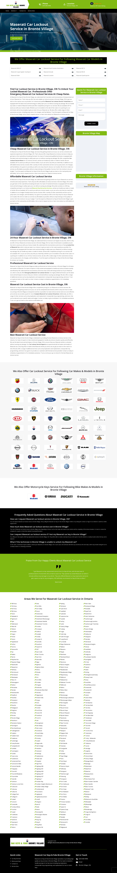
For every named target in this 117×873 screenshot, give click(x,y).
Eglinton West (40, 667)
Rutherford (88, 614)
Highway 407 (39, 774)
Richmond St (64, 822)
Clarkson (14, 781)
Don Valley (39, 609)
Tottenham (88, 733)
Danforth (14, 819)
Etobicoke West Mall (41, 690)
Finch (37, 703)
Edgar (37, 662)
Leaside (63, 619)
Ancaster (14, 631)
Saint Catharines (89, 616)
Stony (86, 680)
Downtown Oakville (41, 621)
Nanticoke (63, 718)
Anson (13, 639)
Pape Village (64, 756)
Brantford (14, 703)
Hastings (38, 753)
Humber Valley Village (42, 786)
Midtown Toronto (66, 682)
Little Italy (63, 634)
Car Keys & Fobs (16, 6)
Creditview (14, 814)
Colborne (14, 791)
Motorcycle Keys (16, 861)
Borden (14, 690)
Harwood (38, 751)
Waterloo (87, 771)
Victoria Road (88, 756)
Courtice (14, 809)
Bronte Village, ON (85, 865)
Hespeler (38, 761)
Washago (87, 764)
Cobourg (14, 789)
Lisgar (62, 631)
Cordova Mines (16, 807)
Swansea (87, 700)
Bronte (14, 715)
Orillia (62, 751)
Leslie (62, 624)
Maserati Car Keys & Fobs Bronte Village (70, 842)
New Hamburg (65, 720)
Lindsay (63, 629)
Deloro (14, 827)
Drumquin (39, 629)
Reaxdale (63, 814)
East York (38, 657)
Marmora (63, 662)
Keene (38, 809)
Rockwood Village (90, 606)
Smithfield (88, 649)
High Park (39, 764)
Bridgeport (15, 708)
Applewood (15, 642)
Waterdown (88, 766)
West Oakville (89, 784)
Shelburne (88, 634)
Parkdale (63, 764)
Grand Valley (39, 733)
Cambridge (15, 741)
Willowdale (88, 802)
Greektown (39, 736)
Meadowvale (64, 670)
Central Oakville (16, 766)
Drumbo (38, 626)
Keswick (38, 817)
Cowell (13, 812)
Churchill (14, 771)
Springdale (88, 659)
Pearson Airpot (65, 766)
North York (64, 736)
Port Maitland (64, 791)
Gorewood (39, 730)
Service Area (31, 11)
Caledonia (14, 738)
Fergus (38, 700)
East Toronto (40, 654)
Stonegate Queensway (91, 675)
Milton (62, 687)
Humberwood (40, 789)
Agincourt (14, 619)
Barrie (13, 657)
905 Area (14, 611)
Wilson (87, 807)
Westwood (88, 794)
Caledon (14, 733)
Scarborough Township (91, 624)
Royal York (88, 611)
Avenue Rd (15, 649)
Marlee (63, 659)
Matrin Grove (64, 667)
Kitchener (63, 606)
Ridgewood (64, 827)
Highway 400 (39, 766)
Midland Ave (64, 680)
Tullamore (88, 743)
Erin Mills (38, 680)
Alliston (14, 629)
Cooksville (14, 804)
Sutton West (88, 697)
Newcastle (63, 725)
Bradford (14, 695)
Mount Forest (64, 708)
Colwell (14, 799)
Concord (14, 802)
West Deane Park (90, 779)
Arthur (13, 644)
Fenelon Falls (39, 697)
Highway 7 (39, 779)
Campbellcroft (16, 746)
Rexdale (63, 817)
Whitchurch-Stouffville (91, 799)
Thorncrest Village (90, 723)
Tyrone (87, 746)
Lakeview (63, 614)
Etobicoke (39, 687)
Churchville (15, 776)
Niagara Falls (64, 733)
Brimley (14, 713)
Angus (13, 634)
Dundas (38, 636)
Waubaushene (89, 774)
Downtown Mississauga (42, 619)
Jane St (38, 804)
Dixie (37, 603)
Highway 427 (39, 776)
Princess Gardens (65, 802)
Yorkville (87, 822)
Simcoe (87, 647)
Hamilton (38, 748)
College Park (15, 794)
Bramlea (14, 697)
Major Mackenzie (65, 644)
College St (14, 797)
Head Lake (39, 758)
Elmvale (38, 672)
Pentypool (63, 771)
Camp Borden (15, 743)
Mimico (63, 692)
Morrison (63, 705)
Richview (63, 825)
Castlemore (15, 758)
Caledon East (15, 736)
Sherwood (88, 642)
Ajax (13, 621)
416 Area (14, 606)
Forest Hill (39, 713)
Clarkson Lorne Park (17, 784)
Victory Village (89, 758)
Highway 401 (39, 769)
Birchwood (15, 675)
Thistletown (88, 718)
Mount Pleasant (65, 713)
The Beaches (88, 703)
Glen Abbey (39, 725)
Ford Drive (39, 710)
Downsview (39, 614)
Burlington (15, 725)
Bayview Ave (15, 659)
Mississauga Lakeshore (67, 697)
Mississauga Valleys (66, 700)
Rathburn (63, 812)
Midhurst (63, 677)
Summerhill (88, 690)
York (86, 817)
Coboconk (14, 786)
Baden (13, 654)
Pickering (63, 776)
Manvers (63, 649)
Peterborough (65, 774)
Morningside (64, 703)
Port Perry (63, 794)
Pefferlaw (63, 769)
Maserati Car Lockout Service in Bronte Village (28, 51)
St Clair (87, 662)
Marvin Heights (65, 664)
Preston (63, 799)
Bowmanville (15, 692)
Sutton (87, 695)
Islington (38, 802)
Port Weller (64, 797)
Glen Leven (39, 728)
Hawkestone (39, 756)
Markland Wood (65, 657)
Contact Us (23, 11)
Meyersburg (64, 675)
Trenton (87, 736)
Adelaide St (15, 616)
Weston (87, 791)
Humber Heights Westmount (44, 784)
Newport (63, 730)
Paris (62, 758)
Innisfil (38, 799)
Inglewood (39, 794)
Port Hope (63, 789)
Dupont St (39, 647)
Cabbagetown (15, 730)
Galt (37, 720)
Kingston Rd (39, 827)
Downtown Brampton (42, 616)
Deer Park (14, 825)
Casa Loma (15, 756)
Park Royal (64, 761)
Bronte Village (16, 718)
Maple (62, 652)
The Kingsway (89, 713)
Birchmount (15, 672)
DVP (37, 649)
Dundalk (38, 634)
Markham (63, 654)
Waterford (88, 769)
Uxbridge (87, 748)
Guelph (38, 741)
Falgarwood (39, 695)
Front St (38, 718)
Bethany (14, 670)
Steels (86, 670)
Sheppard (88, 636)
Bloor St (14, 680)
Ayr (13, 652)
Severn (87, 626)
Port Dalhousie (65, 784)
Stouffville (88, 682)
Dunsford (38, 644)
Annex (13, 636)
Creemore (14, 817)
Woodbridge (88, 809)
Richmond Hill (64, 819)
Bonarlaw (14, 687)
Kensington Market (41, 814)
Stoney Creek (89, 677)
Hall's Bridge (39, 746)
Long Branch (64, 639)
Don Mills (38, 606)
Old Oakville (64, 743)
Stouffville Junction (90, 685)
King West (39, 825)
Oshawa (63, 753)
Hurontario (39, 791)
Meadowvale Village (66, 672)
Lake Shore (64, 609)
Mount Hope (64, 710)
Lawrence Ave (64, 616)
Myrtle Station (65, 715)
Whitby (87, 797)
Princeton (63, 804)
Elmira (38, 670)
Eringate (38, 685)
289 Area (14, 603)
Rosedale (87, 609)
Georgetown (39, 723)
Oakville (63, 741)
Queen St (63, 807)
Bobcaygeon (15, 682)
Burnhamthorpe (16, 728)
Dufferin (38, 631)
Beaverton (15, 667)
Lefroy (62, 621)
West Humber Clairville (91, 781)
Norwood (63, 738)
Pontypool (63, 779)
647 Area (14, 609)
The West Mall (89, 715)
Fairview (38, 692)
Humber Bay (39, 781)
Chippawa (14, 769)
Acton (13, 614)
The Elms (87, 708)
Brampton (14, 700)
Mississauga (64, 695)
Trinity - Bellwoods (90, 738)
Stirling (87, 672)
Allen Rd (14, 626)
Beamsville (15, 664)
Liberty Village (65, 626)
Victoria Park (88, 753)
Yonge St (87, 814)
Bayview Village (16, 662)
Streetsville (88, 687)
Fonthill (38, 708)
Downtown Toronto (41, 624)
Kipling (62, 603)
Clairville (14, 779)
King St (38, 822)
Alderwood (15, 624)
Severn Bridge (89, 629)
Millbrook (63, 685)
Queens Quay (64, 809)
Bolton (13, 685)
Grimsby (38, 738)
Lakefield (63, 611)
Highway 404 (39, 771)
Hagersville (39, 743)
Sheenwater (88, 631)
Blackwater (15, 677)
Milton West (64, 690)
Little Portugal (65, 636)
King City (38, 819)
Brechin (14, 705)
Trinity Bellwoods (90, 741)
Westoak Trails (89, 789)
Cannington (15, 751)
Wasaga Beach (89, 761)
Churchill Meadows (17, 774)
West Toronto (89, 786)
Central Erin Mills (16, 764)
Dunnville (38, 642)
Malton (63, 647)
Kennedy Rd (39, 812)
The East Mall (89, 705)
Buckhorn (14, 720)
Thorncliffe (88, 720)
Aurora (14, 647)
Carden (14, 753)
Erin (37, 677)
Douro (38, 611)
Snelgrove (88, 654)
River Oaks (88, 603)
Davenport (15, 822)
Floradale (38, 705)
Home (7, 11)
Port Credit (64, 781)
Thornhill (87, 725)
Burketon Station (16, 723)
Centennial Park (16, 761)
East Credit (39, 652)
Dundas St (39, 639)
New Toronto (64, 723)
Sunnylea (87, 692)
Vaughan (87, 751)
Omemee (63, 746)
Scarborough (88, 619)
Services (13, 11)
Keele (37, 807)
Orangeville (64, 748)
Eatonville (39, 659)
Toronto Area (89, 730)
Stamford (87, 664)
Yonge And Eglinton (90, 812)
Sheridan (87, 639)
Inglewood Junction (41, 797)
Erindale (38, 682)
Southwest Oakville (90, 657)
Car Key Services (16, 858)
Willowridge (88, 804)
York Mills (88, 819)
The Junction (88, 710)
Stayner (87, 667)
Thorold (87, 728)
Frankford (39, 715)
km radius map (91, 153)
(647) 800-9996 (16, 38)
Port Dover (64, 786)
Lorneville (63, 642)
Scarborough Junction (91, 621)
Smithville (87, 652)
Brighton (14, 710)
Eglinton (38, 664)
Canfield (14, 748)
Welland (87, 776)
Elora (37, 675)
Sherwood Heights (90, 644)
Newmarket (64, 728)
